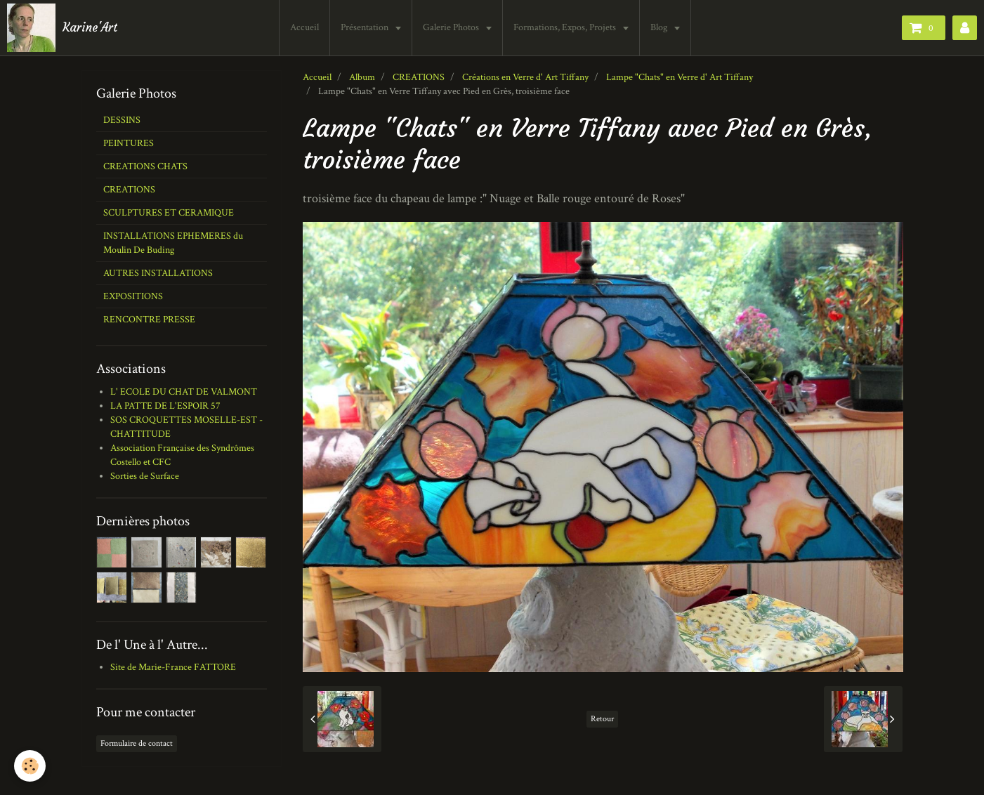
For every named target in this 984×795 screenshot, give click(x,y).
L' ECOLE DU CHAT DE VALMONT (183, 392)
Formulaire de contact (136, 743)
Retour (602, 719)
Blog (659, 27)
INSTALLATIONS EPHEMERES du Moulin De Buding (173, 243)
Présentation (366, 27)
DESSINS (121, 120)
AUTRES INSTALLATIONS (158, 273)
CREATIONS (419, 77)
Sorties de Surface (144, 476)
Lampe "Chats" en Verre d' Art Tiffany (679, 77)
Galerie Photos (452, 27)
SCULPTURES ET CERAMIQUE (168, 212)
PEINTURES (128, 143)
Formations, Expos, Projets (565, 27)
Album (362, 77)
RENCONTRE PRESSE (149, 319)
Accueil (304, 27)
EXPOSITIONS (133, 296)
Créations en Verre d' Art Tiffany (525, 77)
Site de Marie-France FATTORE (173, 667)
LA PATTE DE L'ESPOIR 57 (165, 406)
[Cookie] (30, 766)
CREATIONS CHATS (145, 166)
